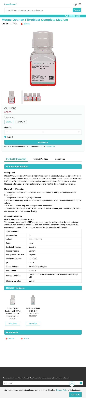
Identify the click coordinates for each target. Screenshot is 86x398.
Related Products (40, 159)
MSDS (25, 339)
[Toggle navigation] (79, 4)
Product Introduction (16, 159)
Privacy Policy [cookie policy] (61, 390)
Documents (60, 159)
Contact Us (50, 146)
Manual (25, 24)
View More (13, 324)
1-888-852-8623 (73, 16)
